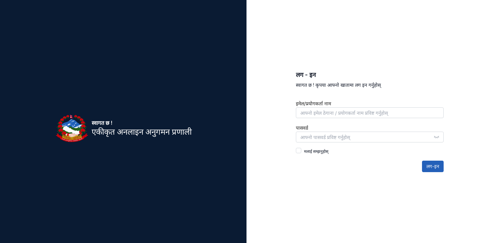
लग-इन (432, 166)
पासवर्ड (302, 128)
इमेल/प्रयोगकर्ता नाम (313, 103)
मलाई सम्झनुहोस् (316, 151)
